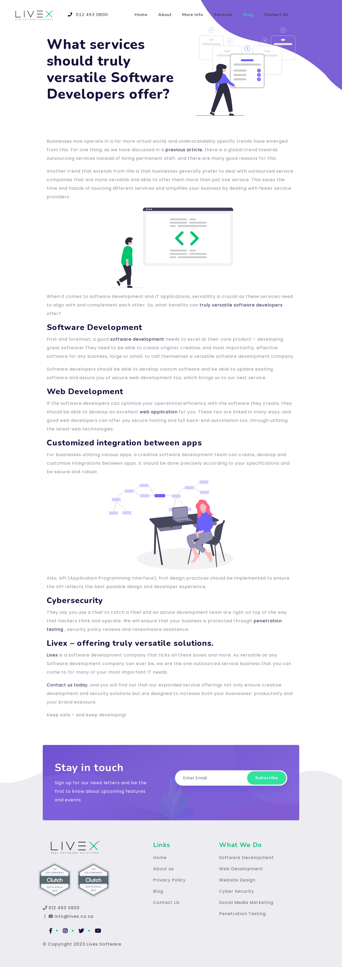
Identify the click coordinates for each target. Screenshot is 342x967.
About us (163, 869)
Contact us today (67, 685)
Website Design (237, 880)
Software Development (246, 858)
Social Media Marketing (246, 902)
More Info (192, 15)
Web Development (241, 869)
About (165, 15)
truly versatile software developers (241, 305)
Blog (248, 15)
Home (141, 15)
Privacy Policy (169, 880)
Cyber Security (236, 891)
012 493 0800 (84, 15)
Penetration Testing (242, 914)
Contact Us (276, 15)
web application (159, 412)
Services (223, 15)
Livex (52, 655)
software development (137, 339)
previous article (183, 150)
